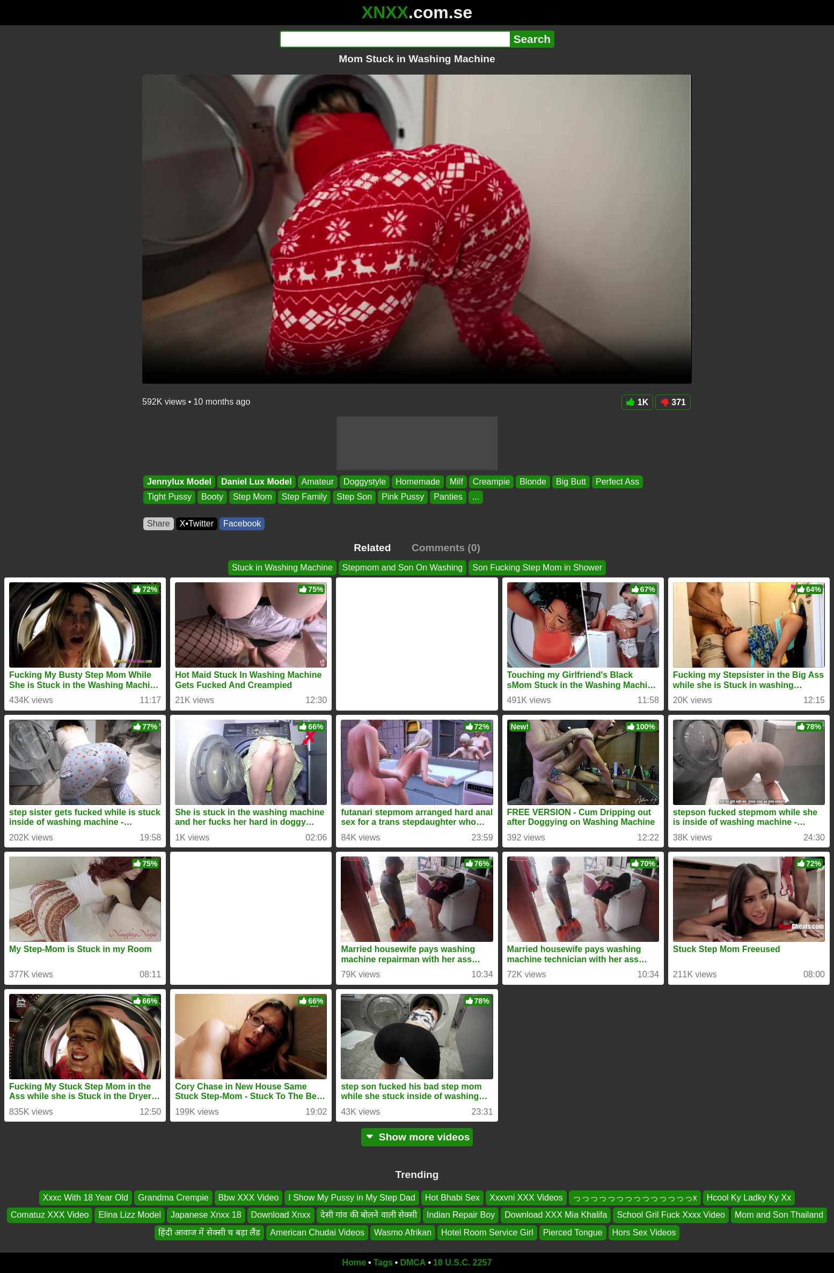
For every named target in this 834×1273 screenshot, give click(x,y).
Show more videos (417, 1137)
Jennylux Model (179, 481)
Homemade (418, 481)
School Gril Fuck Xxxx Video (671, 1214)
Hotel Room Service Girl (487, 1232)
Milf (456, 481)
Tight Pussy (169, 497)
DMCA (413, 1262)
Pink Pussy (403, 497)
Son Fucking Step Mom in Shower (537, 567)
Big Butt (571, 481)
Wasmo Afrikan (402, 1232)
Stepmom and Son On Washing (402, 567)
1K (637, 402)
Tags (383, 1262)
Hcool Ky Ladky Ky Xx (749, 1197)
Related (372, 547)
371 (673, 402)
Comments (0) (446, 547)
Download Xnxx (281, 1214)
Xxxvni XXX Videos (526, 1197)
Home (354, 1262)
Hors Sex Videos (644, 1232)
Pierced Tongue (573, 1232)
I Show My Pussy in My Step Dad (351, 1197)
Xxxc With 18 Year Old (85, 1197)
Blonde (533, 481)
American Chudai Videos (317, 1232)
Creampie (491, 481)
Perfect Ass (617, 481)
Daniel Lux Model (256, 481)
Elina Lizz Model (129, 1214)
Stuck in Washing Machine (282, 567)
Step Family (304, 497)
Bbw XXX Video (248, 1197)
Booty (212, 497)
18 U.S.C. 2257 (462, 1262)
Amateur (318, 481)
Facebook (242, 523)
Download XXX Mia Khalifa (555, 1214)
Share (158, 523)
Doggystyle (364, 481)
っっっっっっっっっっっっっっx (635, 1197)
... (475, 497)
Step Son (354, 497)
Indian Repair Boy (461, 1214)
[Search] (395, 39)
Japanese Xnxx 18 (206, 1214)
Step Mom (252, 497)
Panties (448, 497)
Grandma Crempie (173, 1197)
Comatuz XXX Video (50, 1214)
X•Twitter (197, 523)
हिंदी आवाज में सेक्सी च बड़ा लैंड (209, 1232)
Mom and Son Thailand (779, 1214)
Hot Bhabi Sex (452, 1197)
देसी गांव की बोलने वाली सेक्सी (368, 1214)
